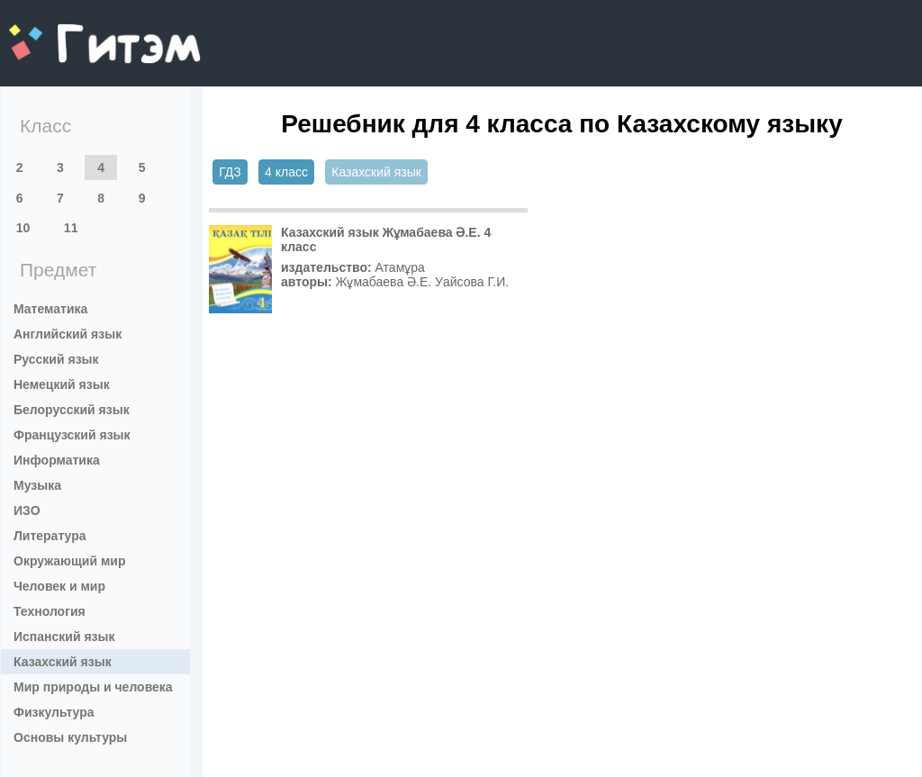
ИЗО (27, 510)
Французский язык (72, 435)
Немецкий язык (62, 384)
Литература (50, 536)
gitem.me (56, 32)
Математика (50, 309)
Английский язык (68, 334)
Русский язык (56, 359)
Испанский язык (64, 636)
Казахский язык (63, 662)
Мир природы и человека (93, 687)
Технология (50, 611)
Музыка (37, 485)
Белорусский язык (72, 409)
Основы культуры (70, 737)
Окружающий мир (70, 561)
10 (23, 228)
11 (71, 228)
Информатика (57, 460)
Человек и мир (59, 586)
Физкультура (54, 712)
